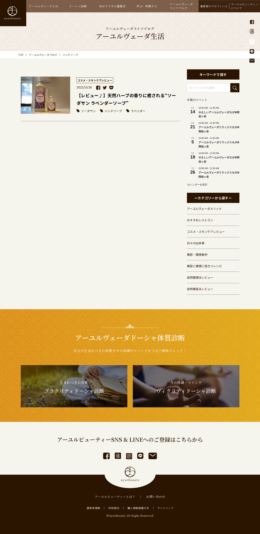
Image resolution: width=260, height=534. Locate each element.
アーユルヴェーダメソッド (204, 208)
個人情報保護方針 (138, 508)
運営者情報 (93, 508)
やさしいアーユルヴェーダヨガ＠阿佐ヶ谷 (219, 114)
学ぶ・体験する (146, 6)
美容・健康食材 (197, 254)
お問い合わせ (155, 497)
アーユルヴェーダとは (43, 6)
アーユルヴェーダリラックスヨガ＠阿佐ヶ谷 (219, 129)
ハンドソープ (113, 111)
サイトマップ (165, 508)
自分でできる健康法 (112, 6)
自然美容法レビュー (200, 289)
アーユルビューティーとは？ (115, 497)
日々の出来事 (195, 243)
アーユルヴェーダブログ (43, 55)
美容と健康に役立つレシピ (204, 266)
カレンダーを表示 (197, 184)
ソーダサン (88, 111)
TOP (21, 55)
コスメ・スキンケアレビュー (206, 231)
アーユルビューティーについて (244, 6)
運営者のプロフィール (214, 6)
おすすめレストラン (200, 220)
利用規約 (113, 508)
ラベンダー (138, 111)
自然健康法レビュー (200, 277)
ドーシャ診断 (78, 6)
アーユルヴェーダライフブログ (181, 6)
